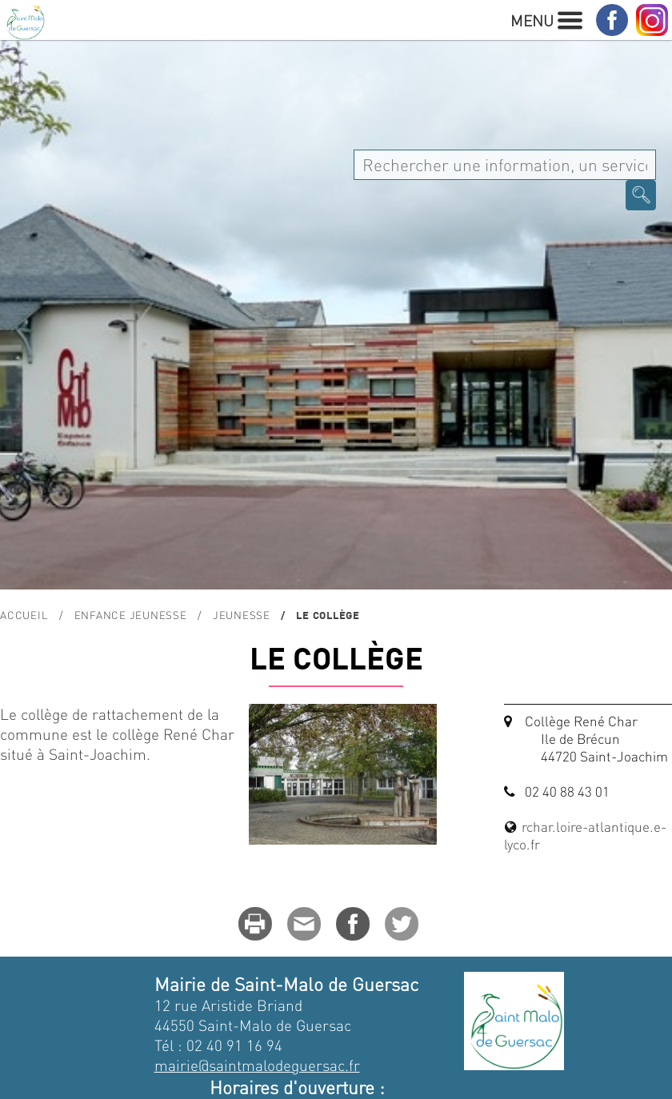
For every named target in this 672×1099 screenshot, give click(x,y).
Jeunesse (241, 614)
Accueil (24, 614)
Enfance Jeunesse (130, 614)
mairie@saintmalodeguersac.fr (257, 1065)
